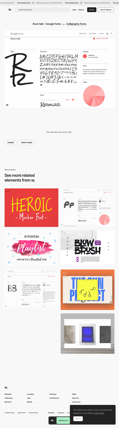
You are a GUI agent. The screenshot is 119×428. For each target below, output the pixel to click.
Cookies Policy (10, 413)
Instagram (60, 413)
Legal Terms (21, 413)
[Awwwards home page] (52, 420)
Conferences (54, 398)
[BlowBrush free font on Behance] (87, 247)
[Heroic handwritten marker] (31, 207)
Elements (8, 402)
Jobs (28, 398)
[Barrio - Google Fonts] (31, 288)
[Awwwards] (10, 10)
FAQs (74, 394)
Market (29, 402)
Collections (9, 398)
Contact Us (76, 402)
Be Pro (91, 10)
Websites (8, 394)
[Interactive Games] (87, 290)
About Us (75, 398)
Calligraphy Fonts (76, 24)
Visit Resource (63, 420)
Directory (53, 394)
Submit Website (105, 10)
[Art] (87, 333)
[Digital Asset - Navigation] (31, 332)
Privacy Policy (33, 413)
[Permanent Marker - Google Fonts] (87, 207)
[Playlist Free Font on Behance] (31, 248)
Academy (30, 394)
